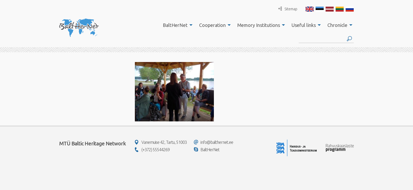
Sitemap (287, 9)
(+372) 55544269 (152, 149)
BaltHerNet (175, 25)
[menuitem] (176, 25)
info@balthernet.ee (213, 142)
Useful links (304, 25)
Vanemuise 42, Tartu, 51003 (161, 142)
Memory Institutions (258, 25)
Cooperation (212, 25)
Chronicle (337, 25)
